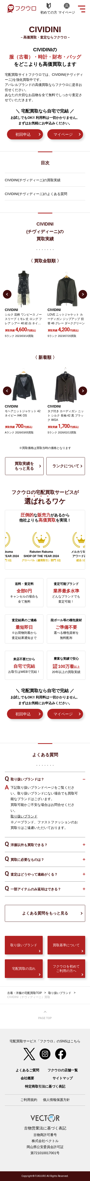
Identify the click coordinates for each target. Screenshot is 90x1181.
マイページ (63, 134)
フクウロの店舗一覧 (63, 1070)
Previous (7, 294)
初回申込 (23, 134)
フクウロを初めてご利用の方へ (66, 968)
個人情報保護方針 (56, 1100)
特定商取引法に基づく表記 (45, 1086)
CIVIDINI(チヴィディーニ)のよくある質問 (36, 194)
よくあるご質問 (27, 1070)
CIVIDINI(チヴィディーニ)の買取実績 (32, 180)
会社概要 (27, 1078)
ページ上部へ (45, 1015)
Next (83, 294)
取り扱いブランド (24, 816)
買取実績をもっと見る (24, 466)
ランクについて (65, 466)
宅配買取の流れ (24, 968)
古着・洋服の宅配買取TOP (24, 993)
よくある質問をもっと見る (45, 913)
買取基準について (66, 945)
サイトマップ (63, 1078)
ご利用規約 (28, 1100)
